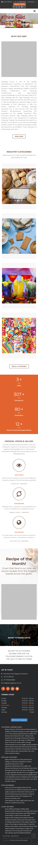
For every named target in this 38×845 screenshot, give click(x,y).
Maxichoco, (12, 800)
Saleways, (11, 833)
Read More (23, 484)
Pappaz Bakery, (29, 822)
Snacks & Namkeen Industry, (18, 749)
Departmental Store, (24, 734)
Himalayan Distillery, (20, 809)
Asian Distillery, (9, 809)
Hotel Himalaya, (14, 817)
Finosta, (24, 794)
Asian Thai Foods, (14, 831)
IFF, (10, 803)
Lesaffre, (13, 803)
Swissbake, (12, 796)
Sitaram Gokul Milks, (25, 813)
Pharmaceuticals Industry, (21, 747)
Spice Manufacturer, (17, 779)
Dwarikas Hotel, (16, 820)
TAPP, (21, 796)
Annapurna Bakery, (17, 824)
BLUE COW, (30, 789)
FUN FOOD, (17, 792)
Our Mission (19, 503)
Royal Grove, (18, 794)
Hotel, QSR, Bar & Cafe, (23, 770)
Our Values (19, 532)
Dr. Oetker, (30, 794)
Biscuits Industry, (19, 759)
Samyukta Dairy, (14, 813)
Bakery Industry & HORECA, (13, 729)
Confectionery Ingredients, (18, 762)
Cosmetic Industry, (29, 731)
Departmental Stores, (18, 766)
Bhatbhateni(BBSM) (25, 833)
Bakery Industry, (9, 759)
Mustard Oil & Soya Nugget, (25, 772)
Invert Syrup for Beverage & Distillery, (20, 740)
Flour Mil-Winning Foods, (25, 768)
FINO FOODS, (25, 792)
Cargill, (21, 800)
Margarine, (26, 796)
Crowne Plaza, (23, 815)
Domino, (18, 803)
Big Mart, (16, 833)
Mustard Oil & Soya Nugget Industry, (20, 744)
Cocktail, (11, 792)
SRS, (27, 787)
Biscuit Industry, (25, 729)
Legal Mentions (15, 836)
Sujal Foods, (22, 831)
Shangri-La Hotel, (13, 815)
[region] (19, 21)
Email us (32, 2)
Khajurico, (22, 828)
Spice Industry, (20, 751)
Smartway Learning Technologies (18, 840)
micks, (7, 787)
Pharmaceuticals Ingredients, (26, 775)
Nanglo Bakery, (11, 822)
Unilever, (31, 826)
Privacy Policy (6, 836)
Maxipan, (19, 787)
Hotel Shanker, (23, 817)
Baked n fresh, (20, 822)
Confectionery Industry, (17, 731)
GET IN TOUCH (6, 670)
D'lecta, (17, 796)
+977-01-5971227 (7, 2)
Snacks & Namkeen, (21, 777)
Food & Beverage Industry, (18, 738)
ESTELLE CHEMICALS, (17, 789)
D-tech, (12, 798)
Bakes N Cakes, (28, 824)
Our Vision (19, 475)
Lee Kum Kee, (13, 787)
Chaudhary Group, (14, 828)
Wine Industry (16, 753)
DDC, (31, 811)
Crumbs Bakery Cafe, (15, 826)
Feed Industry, (14, 736)
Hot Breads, (25, 826)
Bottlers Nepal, (15, 811)
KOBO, (25, 789)
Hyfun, (24, 787)
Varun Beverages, (25, 811)
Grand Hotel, (24, 820)
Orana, (18, 800)
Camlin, (25, 800)
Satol (22, 803)
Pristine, (12, 794)
